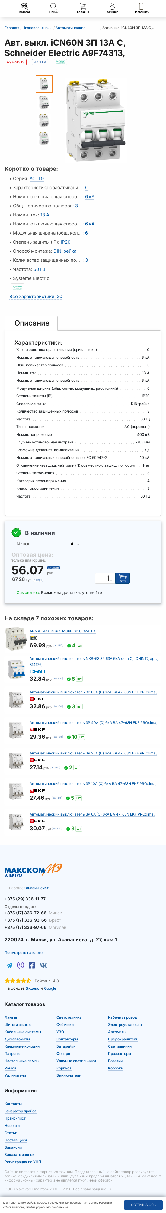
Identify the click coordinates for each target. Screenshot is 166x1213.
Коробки (115, 1067)
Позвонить (141, 8)
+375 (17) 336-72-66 (32, 912)
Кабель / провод (122, 1016)
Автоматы (117, 1031)
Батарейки (65, 1045)
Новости (12, 1124)
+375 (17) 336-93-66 (31, 919)
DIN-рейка (64, 251)
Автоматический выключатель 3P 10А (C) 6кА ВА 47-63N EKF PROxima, (93, 783)
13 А (44, 215)
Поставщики (16, 1139)
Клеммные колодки (22, 1045)
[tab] (31, 323)
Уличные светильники (76, 1060)
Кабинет (112, 8)
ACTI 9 (37, 178)
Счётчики (65, 1023)
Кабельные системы (23, 1031)
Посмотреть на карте (24, 951)
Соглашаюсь (143, 1205)
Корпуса (64, 1067)
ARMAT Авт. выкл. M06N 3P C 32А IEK (63, 631)
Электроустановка (125, 1023)
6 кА (89, 196)
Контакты (13, 1103)
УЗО (60, 1031)
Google (50, 987)
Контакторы (67, 1038)
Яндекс (32, 987)
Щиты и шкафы (18, 1023)
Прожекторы (119, 1052)
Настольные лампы (22, 1060)
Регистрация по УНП (23, 1161)
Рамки (10, 1067)
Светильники (120, 1045)
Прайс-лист (15, 1117)
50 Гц (39, 269)
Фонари (63, 1052)
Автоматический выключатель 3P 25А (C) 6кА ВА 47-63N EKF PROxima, (93, 753)
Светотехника (69, 1016)
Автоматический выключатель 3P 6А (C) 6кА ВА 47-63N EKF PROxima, (92, 814)
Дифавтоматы (17, 1038)
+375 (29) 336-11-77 (24, 899)
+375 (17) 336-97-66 (34, 926)
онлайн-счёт (37, 888)
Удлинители (15, 1074)
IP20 (65, 242)
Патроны (12, 1052)
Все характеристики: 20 (35, 296)
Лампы (11, 1016)
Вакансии (13, 1146)
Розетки (115, 1060)
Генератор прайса (21, 1110)
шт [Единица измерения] (112, 579)
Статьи (11, 1132)
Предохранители (123, 1038)
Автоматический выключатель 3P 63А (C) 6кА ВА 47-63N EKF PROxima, (93, 692)
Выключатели (68, 1074)
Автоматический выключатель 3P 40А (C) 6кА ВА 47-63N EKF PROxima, (93, 722)
